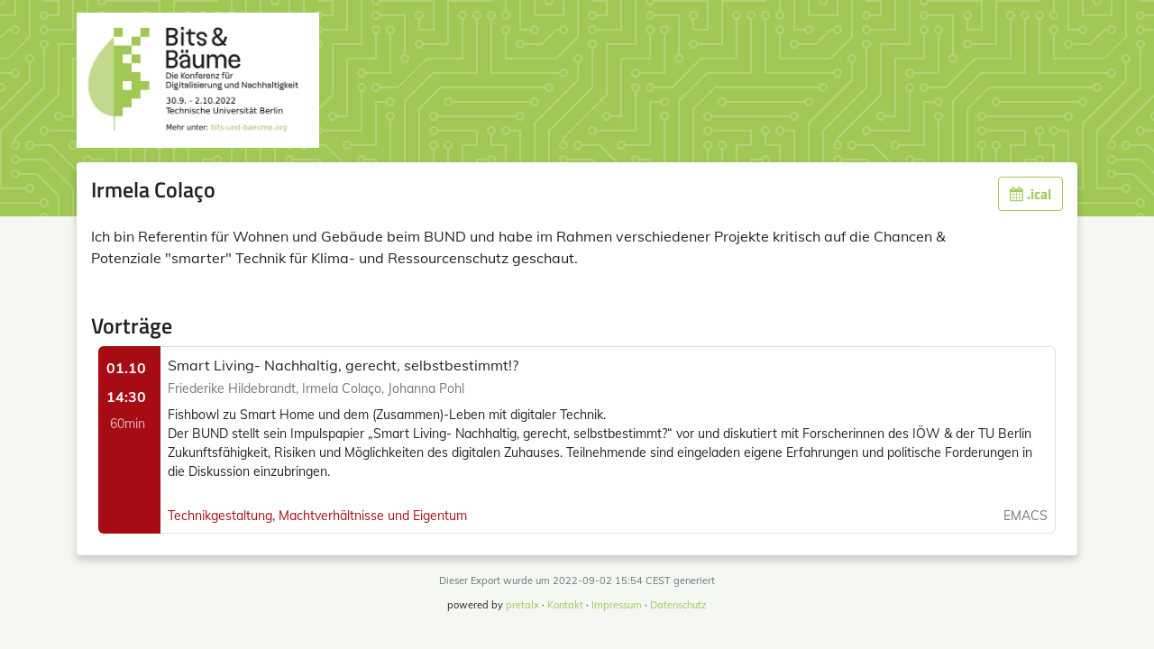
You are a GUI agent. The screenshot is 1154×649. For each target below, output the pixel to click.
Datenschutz (678, 605)
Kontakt (565, 605)
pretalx (522, 605)
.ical (1030, 194)
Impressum (616, 605)
